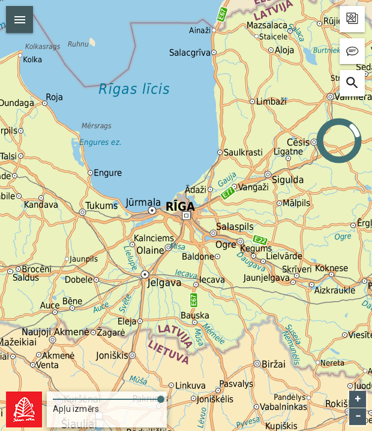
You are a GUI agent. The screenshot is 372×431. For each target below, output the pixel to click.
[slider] (107, 396)
